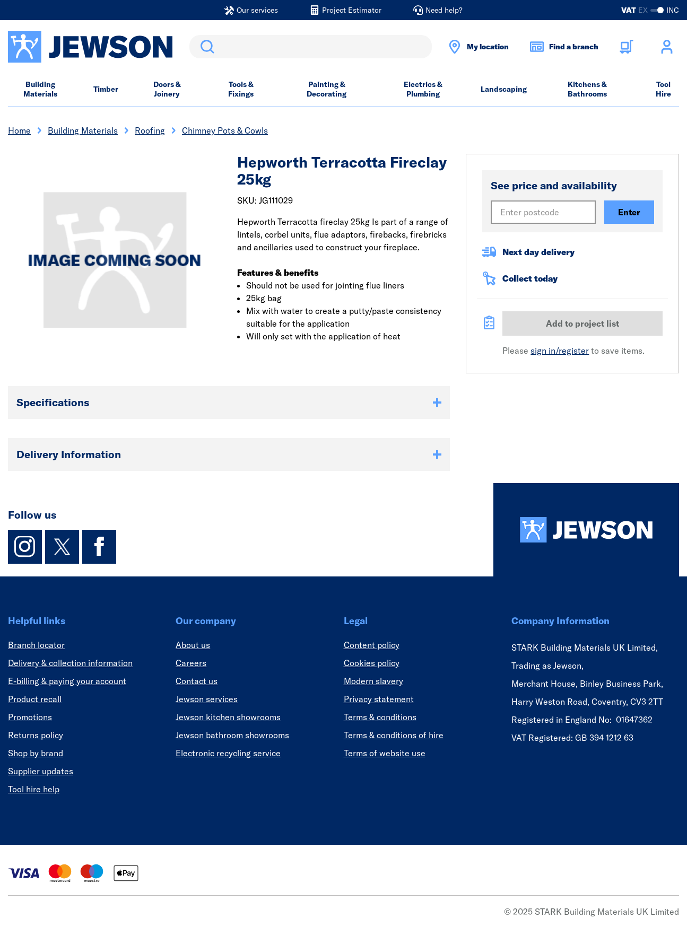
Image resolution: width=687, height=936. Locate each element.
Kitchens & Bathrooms (587, 89)
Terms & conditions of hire (393, 735)
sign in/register (560, 350)
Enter (629, 212)
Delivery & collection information (70, 663)
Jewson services (207, 699)
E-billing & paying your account (67, 681)
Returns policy (35, 735)
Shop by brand (35, 753)
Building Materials (40, 89)
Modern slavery (373, 681)
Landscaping (504, 89)
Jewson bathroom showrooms (232, 735)
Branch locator (36, 645)
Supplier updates (40, 771)
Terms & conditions (380, 717)
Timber (105, 89)
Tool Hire (663, 89)
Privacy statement (379, 699)
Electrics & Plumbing (423, 89)
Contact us (197, 681)
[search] (310, 46)
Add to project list (582, 323)
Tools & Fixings (241, 89)
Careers (191, 663)
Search (205, 46)
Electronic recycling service (228, 753)
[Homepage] (586, 530)
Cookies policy (371, 663)
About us (193, 645)
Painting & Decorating (326, 89)
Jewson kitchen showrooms (228, 717)
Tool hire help (33, 789)
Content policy (371, 645)
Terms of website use (384, 753)
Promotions (30, 717)
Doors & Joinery (167, 89)
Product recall (35, 699)
